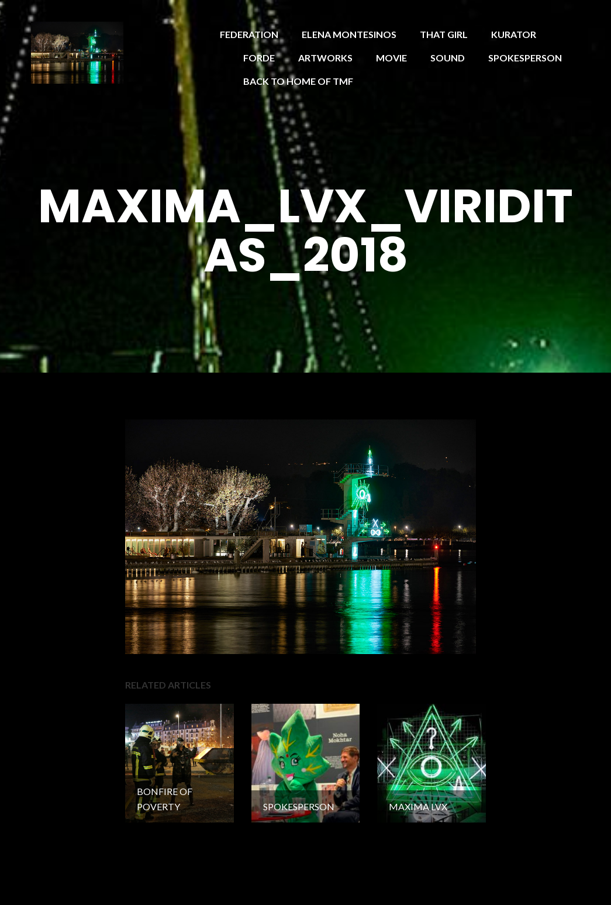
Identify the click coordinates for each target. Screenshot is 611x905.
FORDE (259, 57)
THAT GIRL (444, 34)
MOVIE (391, 57)
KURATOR (513, 34)
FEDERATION (249, 34)
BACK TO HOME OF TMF (298, 81)
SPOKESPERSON (525, 57)
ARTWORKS (325, 57)
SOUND (447, 57)
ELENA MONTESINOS (349, 34)
